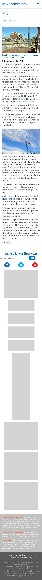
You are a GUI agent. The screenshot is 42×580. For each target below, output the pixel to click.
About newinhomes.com (12, 555)
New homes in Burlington (23, 522)
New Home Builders (8, 542)
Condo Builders (21, 542)
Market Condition (7, 545)
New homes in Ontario (30, 517)
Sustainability (24, 549)
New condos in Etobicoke (30, 534)
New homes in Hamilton (21, 524)
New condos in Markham (28, 536)
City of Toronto (20, 98)
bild (9, 242)
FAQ (24, 555)
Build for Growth (9, 198)
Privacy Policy (16, 558)
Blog (5, 12)
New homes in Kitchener (13, 528)
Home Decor (14, 547)
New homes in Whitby (30, 528)
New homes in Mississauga (27, 519)
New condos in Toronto (31, 532)
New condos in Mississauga (11, 534)
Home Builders (33, 542)
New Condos (24, 540)
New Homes (34, 540)
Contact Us (26, 558)
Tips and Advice (20, 545)
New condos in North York (10, 536)
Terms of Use (32, 555)
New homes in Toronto (9, 519)
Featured (16, 540)
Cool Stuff (15, 549)
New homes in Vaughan (17, 526)
